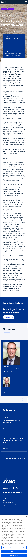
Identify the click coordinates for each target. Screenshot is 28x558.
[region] (14, 536)
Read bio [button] (9, 371)
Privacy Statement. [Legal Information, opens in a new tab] (10, 544)
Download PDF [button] (9, 317)
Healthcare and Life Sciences (9, 12)
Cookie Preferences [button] (8, 502)
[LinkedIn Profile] (4, 393)
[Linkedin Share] (13, 488)
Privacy (5, 498)
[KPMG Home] (4, 2)
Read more (5, 428)
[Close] (26, 516)
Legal (4, 496)
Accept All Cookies (14, 555)
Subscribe (20, 488)
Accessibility (6, 500)
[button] (26, 1)
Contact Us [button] (6, 334)
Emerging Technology (7, 15)
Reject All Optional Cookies (14, 551)
